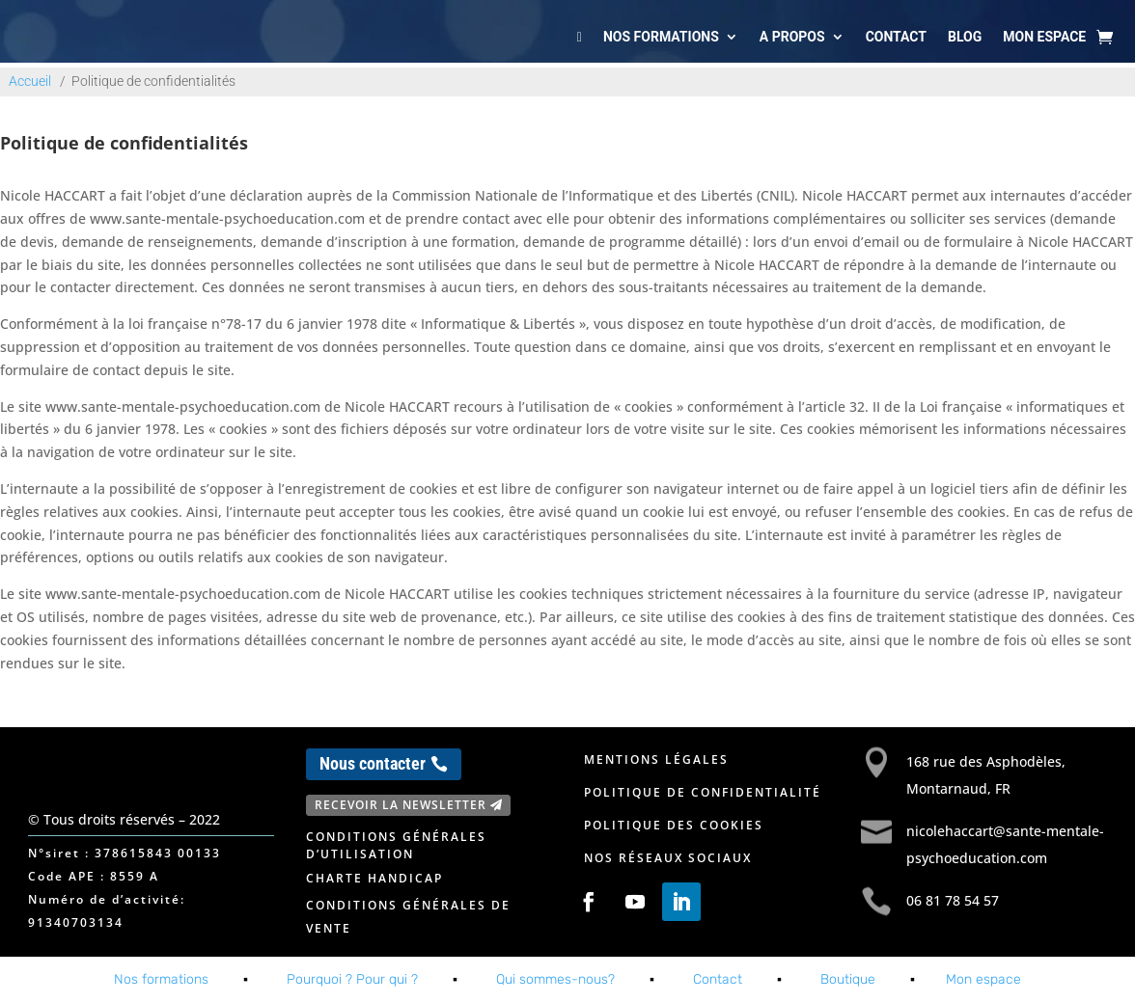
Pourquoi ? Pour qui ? (352, 979)
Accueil (30, 81)
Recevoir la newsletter (400, 805)
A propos (792, 36)
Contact (896, 36)
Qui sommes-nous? (555, 979)
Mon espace (1044, 36)
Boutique (847, 979)
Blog (965, 36)
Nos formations (661, 36)
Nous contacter (372, 763)
